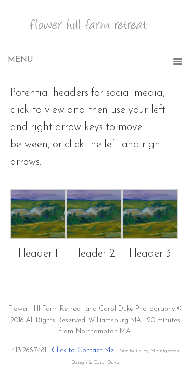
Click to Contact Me (83, 350)
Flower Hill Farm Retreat (95, 30)
